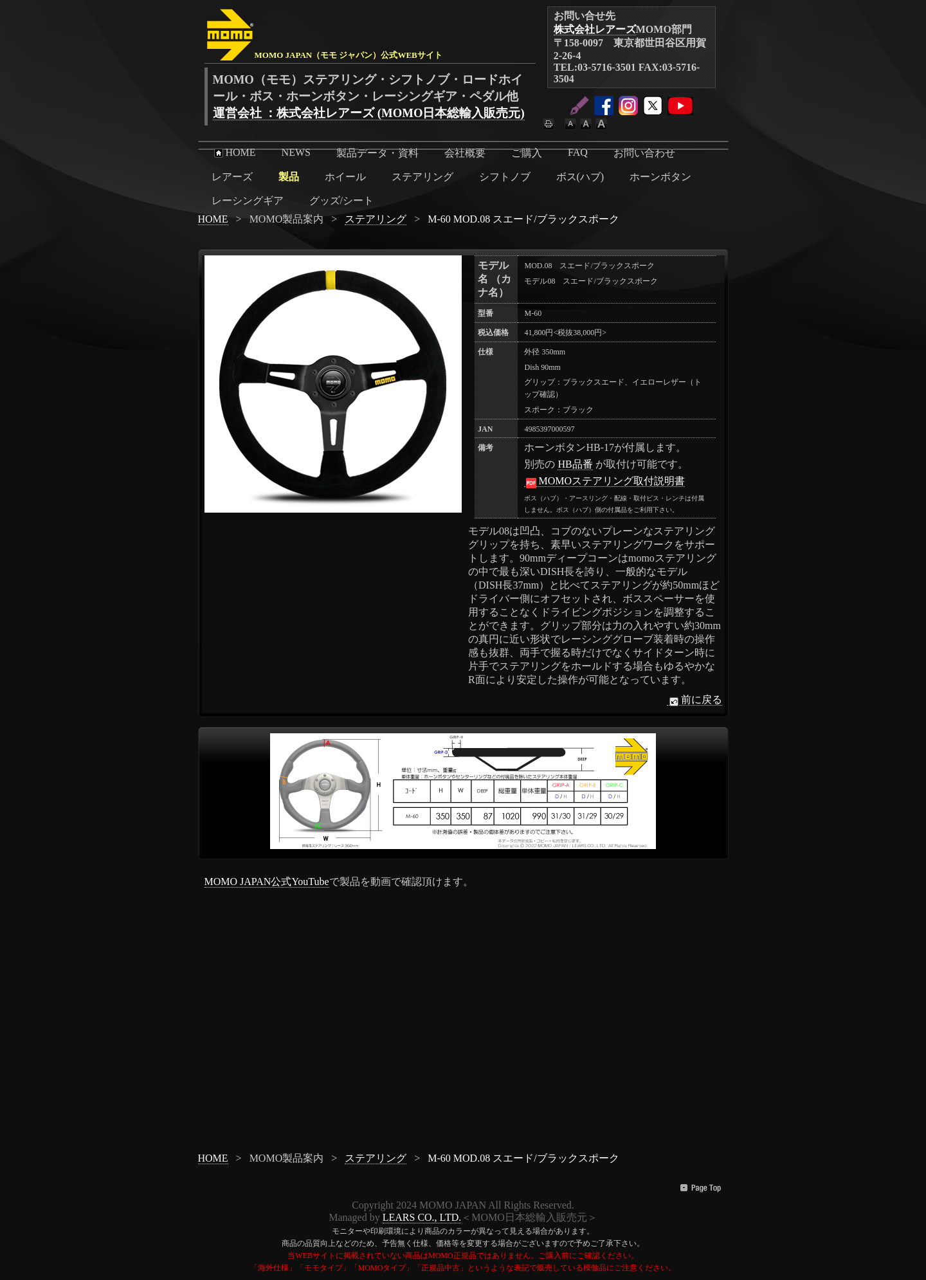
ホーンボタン (660, 176)
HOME (234, 152)
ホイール (345, 176)
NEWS (296, 152)
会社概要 (465, 152)
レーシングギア (248, 200)
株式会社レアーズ (595, 29)
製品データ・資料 (377, 152)
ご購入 (526, 152)
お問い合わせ (644, 152)
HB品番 (575, 464)
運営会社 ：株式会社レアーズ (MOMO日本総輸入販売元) (369, 113)
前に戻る (694, 700)
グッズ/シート (341, 200)
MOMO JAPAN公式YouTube (266, 881)
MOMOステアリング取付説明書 (604, 481)
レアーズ (232, 176)
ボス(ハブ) (580, 176)
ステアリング (422, 176)
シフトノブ (505, 176)
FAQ (578, 152)
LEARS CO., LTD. (422, 1217)
